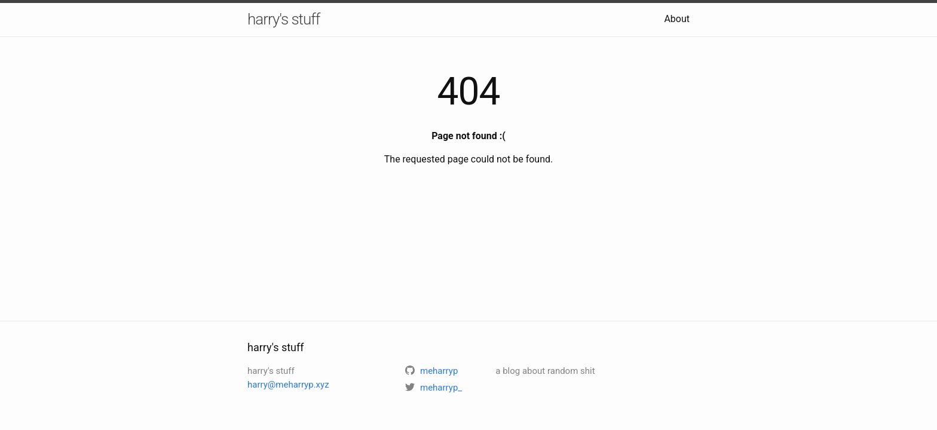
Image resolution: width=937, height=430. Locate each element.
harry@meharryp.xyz (288, 384)
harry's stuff (283, 19)
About (677, 18)
